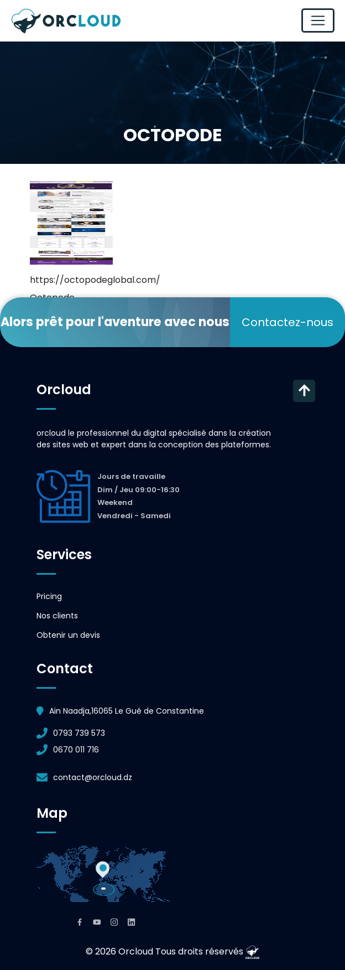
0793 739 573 (79, 733)
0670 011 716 (76, 749)
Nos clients (57, 615)
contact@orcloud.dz (92, 777)
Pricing (49, 596)
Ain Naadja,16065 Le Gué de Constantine (126, 710)
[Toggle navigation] (318, 20)
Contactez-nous (287, 322)
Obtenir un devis (68, 635)
